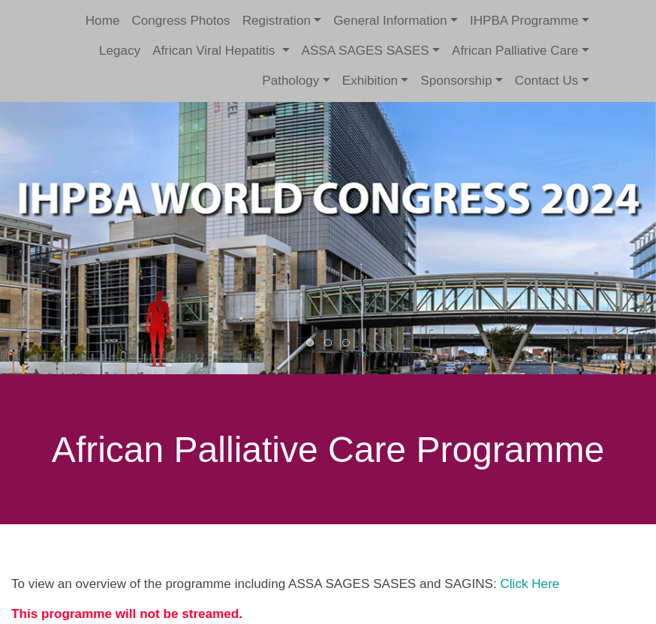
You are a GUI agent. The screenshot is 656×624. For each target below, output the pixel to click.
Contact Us (547, 81)
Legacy (119, 51)
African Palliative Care (515, 51)
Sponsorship (456, 81)
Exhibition (370, 81)
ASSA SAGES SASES (365, 51)
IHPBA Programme (524, 21)
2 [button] (329, 343)
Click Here (529, 584)
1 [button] (310, 343)
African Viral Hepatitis (215, 51)
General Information (390, 21)
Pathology (290, 81)
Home (103, 21)
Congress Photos (180, 21)
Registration (276, 21)
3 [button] (347, 343)
